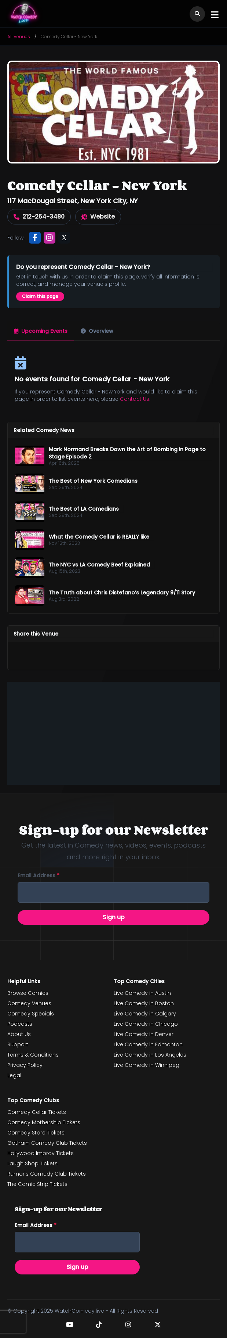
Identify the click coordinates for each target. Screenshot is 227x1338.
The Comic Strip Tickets (37, 1184)
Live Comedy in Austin (142, 993)
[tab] (40, 331)
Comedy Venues (29, 1003)
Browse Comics (27, 993)
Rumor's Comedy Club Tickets (46, 1173)
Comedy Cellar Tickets (36, 1112)
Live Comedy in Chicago (146, 1024)
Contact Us (134, 399)
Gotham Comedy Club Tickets (47, 1143)
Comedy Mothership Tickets (43, 1122)
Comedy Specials (30, 1013)
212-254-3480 (39, 216)
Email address (38, 875)
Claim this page (40, 296)
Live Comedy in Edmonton (148, 1044)
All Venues (18, 36)
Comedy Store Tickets (36, 1132)
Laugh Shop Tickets (32, 1163)
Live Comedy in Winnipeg (146, 1065)
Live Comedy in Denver (143, 1034)
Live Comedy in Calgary (145, 1013)
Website (98, 216)
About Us (19, 1034)
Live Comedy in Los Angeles (150, 1054)
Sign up (114, 917)
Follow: (16, 237)
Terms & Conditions (33, 1054)
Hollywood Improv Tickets (40, 1153)
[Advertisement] (113, 733)
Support (17, 1044)
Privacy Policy (25, 1065)
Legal (14, 1075)
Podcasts (19, 1024)
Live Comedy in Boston (144, 1003)
